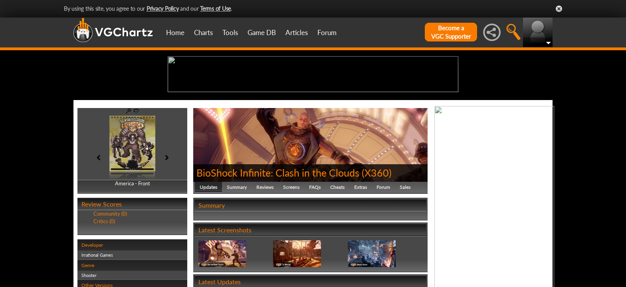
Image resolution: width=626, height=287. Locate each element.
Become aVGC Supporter (451, 32)
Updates (208, 249)
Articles (296, 32)
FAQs (315, 249)
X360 (377, 234)
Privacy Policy (163, 8)
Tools (230, 32)
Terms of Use (215, 8)
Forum (327, 32)
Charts (203, 32)
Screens (291, 249)
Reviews (264, 249)
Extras (360, 249)
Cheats (337, 249)
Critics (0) (104, 283)
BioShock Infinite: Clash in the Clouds (277, 234)
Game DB (262, 32)
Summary (237, 249)
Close (559, 9)
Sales (405, 249)
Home (175, 32)
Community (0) (110, 276)
